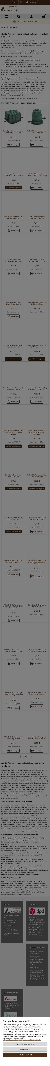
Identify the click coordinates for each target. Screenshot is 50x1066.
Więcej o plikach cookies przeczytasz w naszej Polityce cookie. (22, 1040)
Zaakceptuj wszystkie (25, 1054)
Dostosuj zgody (25, 1049)
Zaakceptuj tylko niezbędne (25, 1044)
